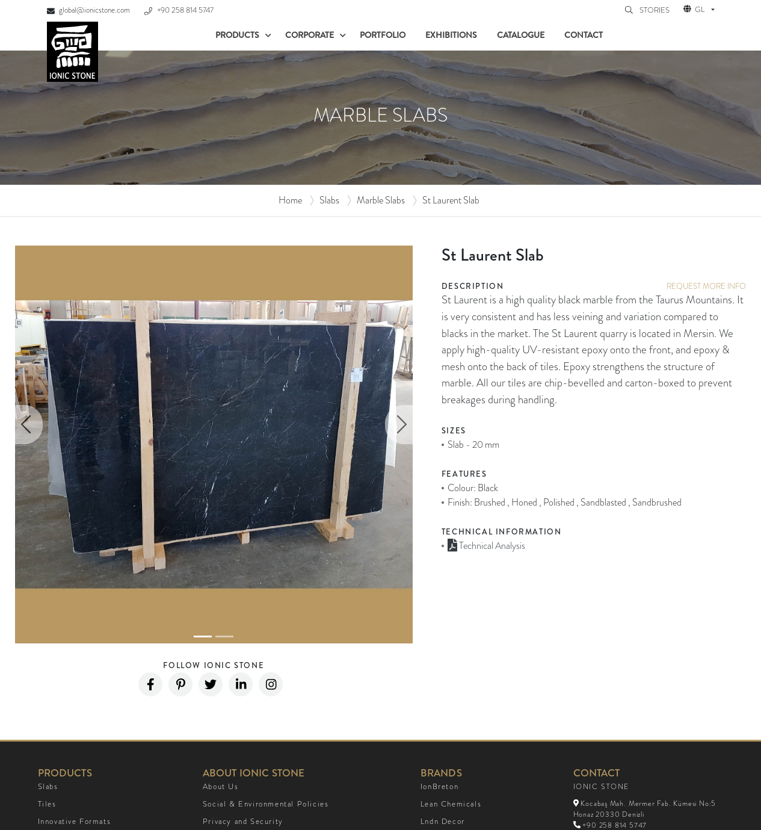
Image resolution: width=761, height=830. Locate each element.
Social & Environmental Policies (266, 804)
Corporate (309, 35)
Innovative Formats (74, 821)
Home (290, 200)
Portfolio (382, 35)
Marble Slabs (381, 200)
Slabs (329, 200)
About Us (221, 786)
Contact (583, 35)
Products (237, 35)
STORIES (655, 10)
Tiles (47, 804)
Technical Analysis (486, 546)
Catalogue (520, 35)
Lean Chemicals (451, 804)
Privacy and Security (243, 821)
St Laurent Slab (450, 200)
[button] (29, 424)
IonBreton (439, 786)
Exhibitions (451, 35)
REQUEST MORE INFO (706, 286)
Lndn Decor (443, 821)
